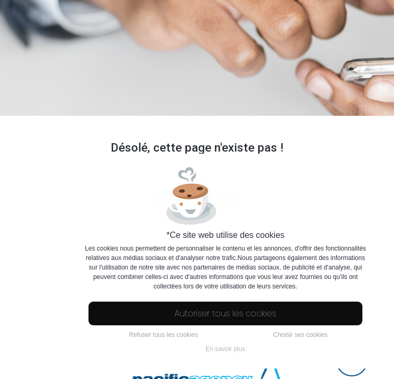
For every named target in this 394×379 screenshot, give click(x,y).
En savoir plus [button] (225, 349)
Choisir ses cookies (300, 334)
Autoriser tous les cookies (226, 313)
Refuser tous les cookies (163, 334)
